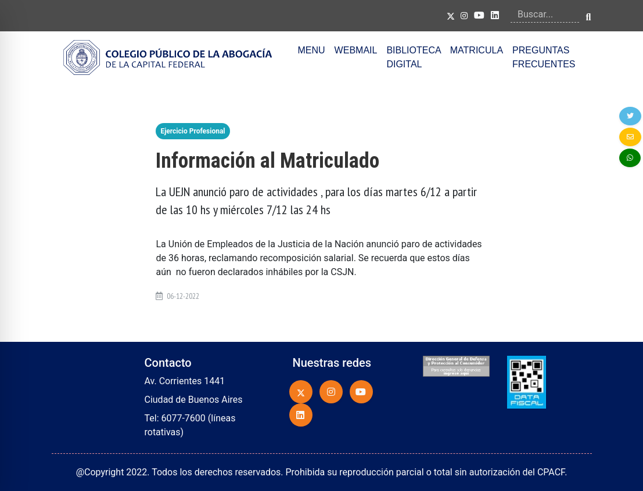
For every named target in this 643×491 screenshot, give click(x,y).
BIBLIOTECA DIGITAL (413, 57)
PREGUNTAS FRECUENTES (543, 57)
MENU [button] (311, 50)
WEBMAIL (356, 50)
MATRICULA (476, 50)
